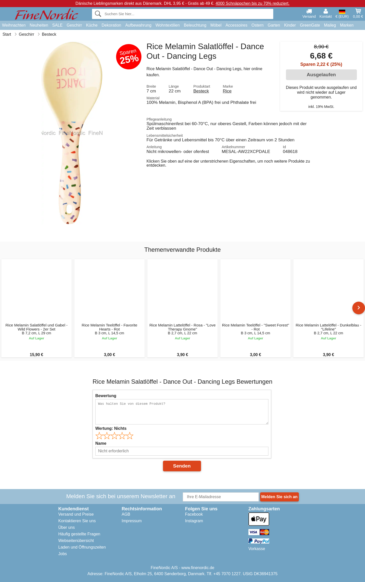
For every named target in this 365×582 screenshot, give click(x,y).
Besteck (201, 90)
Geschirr (74, 25)
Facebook (194, 514)
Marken (346, 25)
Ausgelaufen (321, 74)
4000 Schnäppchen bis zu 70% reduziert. (252, 3)
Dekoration (111, 25)
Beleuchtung (195, 25)
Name (100, 443)
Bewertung (105, 396)
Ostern (257, 25)
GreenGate (310, 25)
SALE (57, 25)
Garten (274, 25)
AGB (126, 514)
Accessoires (236, 25)
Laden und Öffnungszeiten (82, 547)
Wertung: (110, 428)
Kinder (290, 25)
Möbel (216, 25)
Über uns (66, 527)
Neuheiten (39, 25)
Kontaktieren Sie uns (77, 521)
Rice (227, 90)
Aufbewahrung (138, 25)
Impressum (132, 521)
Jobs (62, 554)
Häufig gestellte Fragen (79, 534)
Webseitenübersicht (76, 540)
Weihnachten (14, 25)
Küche (91, 25)
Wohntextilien (167, 25)
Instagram (194, 521)
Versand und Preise (76, 514)
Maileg (330, 25)
